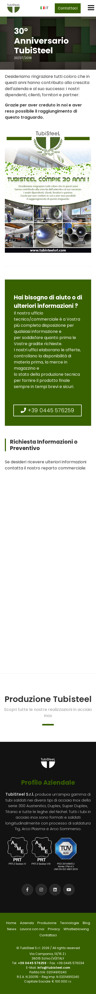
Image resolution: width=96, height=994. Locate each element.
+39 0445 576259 (47, 410)
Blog (86, 922)
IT (44, 7)
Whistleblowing (76, 929)
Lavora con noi (32, 929)
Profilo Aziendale (48, 782)
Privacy (54, 929)
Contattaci (68, 8)
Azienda (27, 922)
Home (11, 922)
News (11, 929)
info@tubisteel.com (53, 967)
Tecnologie (69, 922)
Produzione (47, 922)
